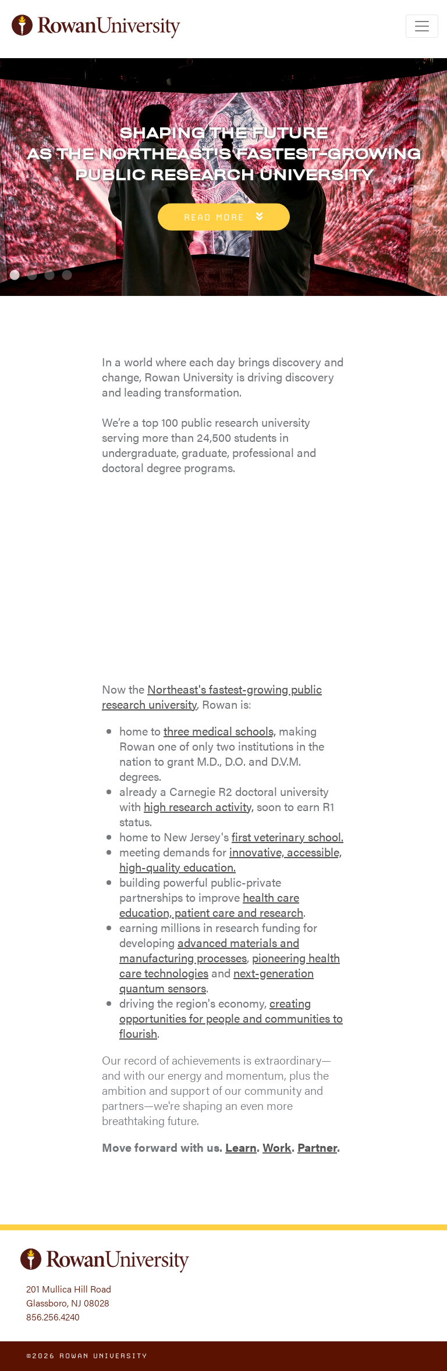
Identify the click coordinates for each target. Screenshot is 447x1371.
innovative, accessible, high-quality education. (230, 859)
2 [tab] (32, 275)
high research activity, (199, 806)
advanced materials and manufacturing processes (209, 950)
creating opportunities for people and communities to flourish (231, 1017)
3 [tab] (49, 275)
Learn (241, 1146)
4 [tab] (67, 275)
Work (277, 1146)
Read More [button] (214, 217)
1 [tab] (14, 275)
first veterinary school (286, 836)
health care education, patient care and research (211, 904)
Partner (317, 1146)
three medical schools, (220, 730)
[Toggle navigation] (422, 26)
